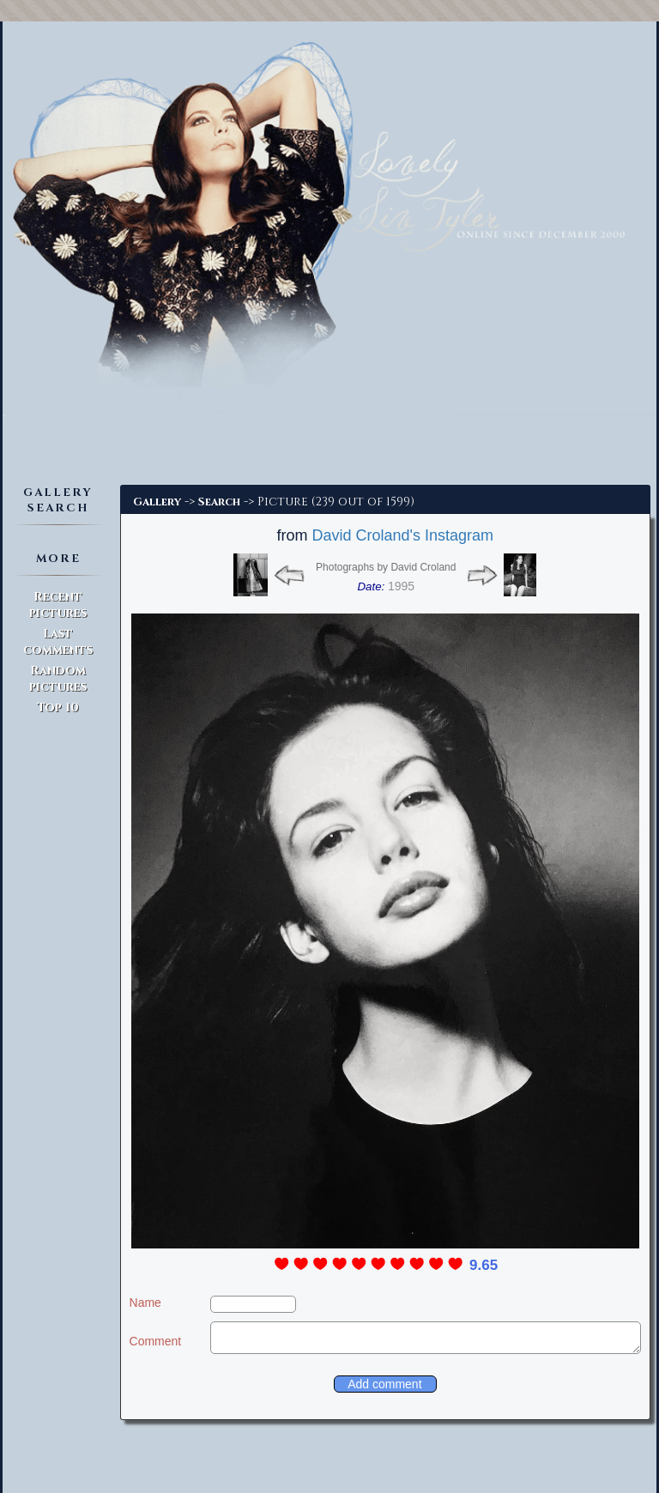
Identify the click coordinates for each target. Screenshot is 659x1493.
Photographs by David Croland (386, 567)
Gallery (157, 502)
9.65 (483, 1265)
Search (219, 502)
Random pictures (58, 678)
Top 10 (58, 707)
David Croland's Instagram (403, 535)
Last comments (58, 642)
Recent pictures (58, 605)
